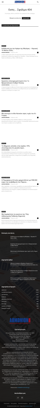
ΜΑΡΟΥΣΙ (4, 45)
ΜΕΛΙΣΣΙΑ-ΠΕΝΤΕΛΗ (5, 110)
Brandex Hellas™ (29, 406)
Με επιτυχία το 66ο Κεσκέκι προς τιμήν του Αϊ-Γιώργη (24, 251)
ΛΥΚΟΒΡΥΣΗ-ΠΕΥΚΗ (5, 78)
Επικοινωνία (6, 403)
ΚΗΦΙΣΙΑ (3, 211)
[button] (2, 2)
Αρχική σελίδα (26, 18)
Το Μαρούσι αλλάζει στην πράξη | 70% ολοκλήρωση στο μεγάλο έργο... (16, 147)
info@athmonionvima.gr (23, 387)
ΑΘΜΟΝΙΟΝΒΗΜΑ (6, 52)
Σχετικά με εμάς (32, 403)
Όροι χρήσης (14, 403)
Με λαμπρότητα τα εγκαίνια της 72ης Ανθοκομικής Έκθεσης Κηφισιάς (15, 215)
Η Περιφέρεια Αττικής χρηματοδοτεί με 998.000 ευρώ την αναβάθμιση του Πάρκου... (19, 181)
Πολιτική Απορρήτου (23, 403)
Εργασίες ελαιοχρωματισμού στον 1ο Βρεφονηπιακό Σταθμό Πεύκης (15, 82)
